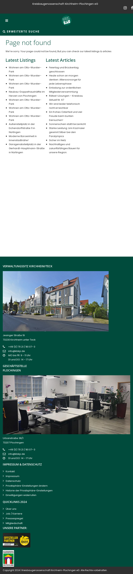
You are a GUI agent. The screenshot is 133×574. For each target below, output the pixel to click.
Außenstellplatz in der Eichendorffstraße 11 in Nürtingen (22, 128)
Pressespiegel (14, 518)
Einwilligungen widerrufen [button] (21, 495)
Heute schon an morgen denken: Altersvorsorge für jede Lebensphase (65, 79)
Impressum (12, 476)
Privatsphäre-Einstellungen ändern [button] (27, 485)
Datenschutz (13, 481)
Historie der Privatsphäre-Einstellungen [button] (29, 490)
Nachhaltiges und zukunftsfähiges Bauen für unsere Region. (64, 148)
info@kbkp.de (16, 351)
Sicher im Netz (57, 140)
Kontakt (10, 471)
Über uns (11, 509)
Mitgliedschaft (14, 523)
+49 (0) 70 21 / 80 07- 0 (21, 346)
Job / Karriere (14, 513)
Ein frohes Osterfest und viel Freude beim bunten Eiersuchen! (65, 116)
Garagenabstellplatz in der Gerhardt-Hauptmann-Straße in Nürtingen (27, 148)
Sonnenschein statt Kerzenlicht (67, 124)
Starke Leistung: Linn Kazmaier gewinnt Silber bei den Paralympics (67, 132)
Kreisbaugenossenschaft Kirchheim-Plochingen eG (51, 570)
